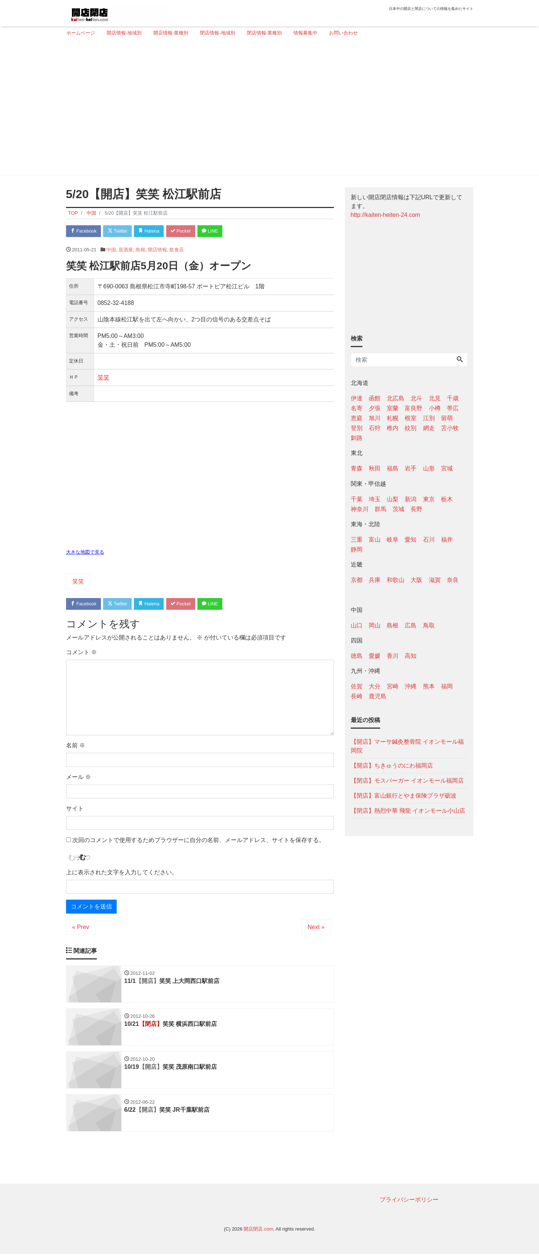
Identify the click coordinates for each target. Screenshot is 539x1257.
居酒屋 (126, 250)
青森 (357, 468)
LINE (216, 231)
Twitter (120, 231)
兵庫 (374, 580)
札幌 (392, 418)
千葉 (357, 499)
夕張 (374, 408)
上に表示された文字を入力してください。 (122, 873)
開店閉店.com (258, 1232)
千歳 (453, 398)
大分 (374, 686)
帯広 (453, 408)
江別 (429, 418)
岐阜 (392, 539)
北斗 (416, 398)
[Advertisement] (267, 109)
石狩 (374, 428)
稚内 (392, 428)
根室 (410, 418)
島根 (140, 250)
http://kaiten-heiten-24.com (385, 215)
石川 (429, 539)
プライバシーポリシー (409, 1202)
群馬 (380, 509)
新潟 (410, 499)
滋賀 (435, 580)
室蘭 (392, 408)
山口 (357, 625)
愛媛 (374, 656)
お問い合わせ (343, 33)
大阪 (416, 580)
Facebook (84, 231)
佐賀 (357, 686)
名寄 (357, 408)
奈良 (453, 580)
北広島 (395, 398)
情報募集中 (305, 33)
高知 (410, 656)
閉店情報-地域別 (217, 33)
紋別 (410, 428)
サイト (75, 809)
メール (78, 778)
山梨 (392, 499)
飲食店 (177, 250)
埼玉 (374, 499)
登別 (357, 428)
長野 (416, 509)
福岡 (447, 686)
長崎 (357, 696)
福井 (447, 539)
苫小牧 (450, 428)
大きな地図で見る (85, 552)
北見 (435, 398)
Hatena (152, 231)
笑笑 (103, 378)
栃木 (447, 499)
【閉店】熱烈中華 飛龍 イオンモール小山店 (408, 811)
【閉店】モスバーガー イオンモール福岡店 (407, 780)
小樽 (435, 408)
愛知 (410, 539)
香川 (392, 656)
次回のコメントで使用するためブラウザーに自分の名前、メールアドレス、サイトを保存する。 (198, 841)
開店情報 (157, 250)
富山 (374, 539)
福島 (392, 468)
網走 (429, 428)
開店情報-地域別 (124, 33)
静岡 (357, 549)
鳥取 (429, 625)
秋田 (374, 468)
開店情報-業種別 (170, 33)
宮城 (447, 468)
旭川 (374, 418)
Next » (315, 928)
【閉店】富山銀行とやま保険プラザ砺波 (403, 796)
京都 (357, 580)
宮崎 (392, 686)
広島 (410, 625)
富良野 (413, 408)
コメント (81, 653)
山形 (429, 468)
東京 (429, 499)
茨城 (398, 509)
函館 (374, 398)
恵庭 (357, 418)
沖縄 (410, 686)
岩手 (410, 468)
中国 (111, 250)
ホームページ (80, 33)
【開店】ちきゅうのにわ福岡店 (392, 765)
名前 (75, 746)
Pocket (185, 231)
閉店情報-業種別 (264, 33)
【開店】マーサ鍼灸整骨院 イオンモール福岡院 (407, 746)
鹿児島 (377, 696)
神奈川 (359, 509)
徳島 (357, 656)
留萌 (447, 418)
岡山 (374, 625)
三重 (357, 539)
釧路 (357, 438)
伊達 (357, 398)
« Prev (80, 928)
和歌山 (395, 580)
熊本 (429, 686)
